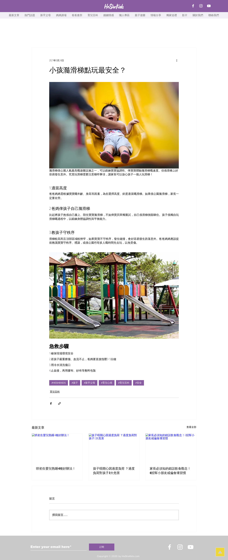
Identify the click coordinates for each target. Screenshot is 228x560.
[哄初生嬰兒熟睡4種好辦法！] (57, 448)
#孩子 (75, 382)
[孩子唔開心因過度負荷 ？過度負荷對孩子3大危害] (114, 448)
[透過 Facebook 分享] (51, 403)
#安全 (138, 382)
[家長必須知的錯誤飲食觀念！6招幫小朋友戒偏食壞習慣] (171, 448)
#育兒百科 (123, 382)
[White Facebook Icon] (169, 547)
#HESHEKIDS (58, 382)
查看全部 (191, 427)
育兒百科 (55, 391)
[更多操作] (177, 60)
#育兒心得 (106, 382)
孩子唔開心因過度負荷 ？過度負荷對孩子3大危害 (114, 470)
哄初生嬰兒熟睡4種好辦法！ (55, 468)
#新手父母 (89, 382)
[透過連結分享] (59, 403)
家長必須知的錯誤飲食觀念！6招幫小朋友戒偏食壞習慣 (170, 470)
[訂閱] (101, 547)
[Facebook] (193, 6)
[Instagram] (201, 6)
